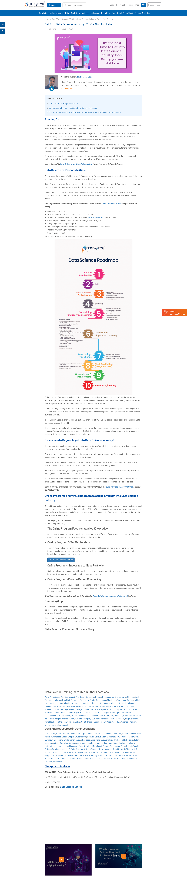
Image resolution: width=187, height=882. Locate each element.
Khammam (104, 703)
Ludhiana (130, 703)
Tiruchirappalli (119, 749)
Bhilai (82, 712)
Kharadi (65, 718)
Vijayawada (134, 721)
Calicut (96, 712)
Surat (83, 721)
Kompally (87, 718)
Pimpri (85, 706)
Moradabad (70, 706)
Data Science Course (111, 203)
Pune (102, 706)
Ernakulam (84, 700)
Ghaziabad (111, 700)
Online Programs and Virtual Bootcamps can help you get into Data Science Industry (85, 112)
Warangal (79, 752)
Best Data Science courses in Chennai (110, 596)
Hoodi (125, 715)
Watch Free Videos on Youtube (61, 560)
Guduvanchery (93, 715)
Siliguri (72, 709)
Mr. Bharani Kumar (85, 77)
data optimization (95, 217)
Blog (137, 5)
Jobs (112, 5)
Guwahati (118, 715)
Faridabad (66, 715)
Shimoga (64, 709)
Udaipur (134, 709)
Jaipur (138, 715)
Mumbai (113, 718)
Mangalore (105, 718)
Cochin (138, 697)
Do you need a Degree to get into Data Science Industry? (73, 108)
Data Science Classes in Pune (119, 486)
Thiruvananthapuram (99, 709)
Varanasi (125, 721)
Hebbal (137, 700)
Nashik (135, 718)
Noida (78, 706)
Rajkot (108, 706)
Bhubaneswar (108, 697)
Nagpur (128, 718)
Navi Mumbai (50, 721)
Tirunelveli (55, 725)
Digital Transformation (111, 13)
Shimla (56, 709)
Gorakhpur (121, 700)
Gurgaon (109, 715)
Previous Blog (68, 859)
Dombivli (66, 700)
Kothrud (122, 703)
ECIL (59, 715)
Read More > (66, 88)
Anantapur (80, 697)
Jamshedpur (85, 703)
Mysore (121, 718)
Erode (92, 700)
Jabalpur (58, 703)
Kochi (71, 718)
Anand (72, 697)
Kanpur (58, 718)
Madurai (48, 706)
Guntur (102, 715)
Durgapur (75, 700)
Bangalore (90, 697)
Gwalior (130, 700)
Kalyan (132, 752)
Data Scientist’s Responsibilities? (63, 103)
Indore (132, 715)
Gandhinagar (101, 700)
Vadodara (116, 721)
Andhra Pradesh (61, 712)
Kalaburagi (49, 718)
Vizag (47, 725)
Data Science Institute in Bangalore (76, 164)
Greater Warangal (78, 715)
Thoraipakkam (93, 721)
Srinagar (78, 709)
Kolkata (78, 718)
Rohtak (122, 706)
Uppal (108, 721)
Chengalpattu (120, 697)
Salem (77, 721)
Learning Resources (124, 5)
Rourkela (48, 709)
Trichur (127, 709)
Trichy (102, 721)
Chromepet (115, 712)
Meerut (55, 706)
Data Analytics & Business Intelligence (82, 13)
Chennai (130, 697)
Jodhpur (95, 703)
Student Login (154, 5)
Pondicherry (94, 706)
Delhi (105, 752)
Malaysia (57, 700)
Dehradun (49, 700)
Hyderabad (49, 703)
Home (47, 19)
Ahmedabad (55, 697)
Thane (86, 709)
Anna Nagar (74, 712)
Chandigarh (104, 712)
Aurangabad (65, 725)
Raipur (71, 721)
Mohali (62, 706)
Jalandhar (67, 703)
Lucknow (96, 718)
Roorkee (130, 706)
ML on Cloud (127, 13)
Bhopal (98, 697)
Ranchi (115, 706)
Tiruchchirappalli (116, 709)
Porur (65, 721)
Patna (59, 721)
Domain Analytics (142, 13)
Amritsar (64, 697)
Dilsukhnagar (50, 715)
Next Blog (118, 856)
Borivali (88, 712)
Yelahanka (49, 712)
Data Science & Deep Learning (52, 13)
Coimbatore (126, 712)
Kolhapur (114, 703)
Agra (47, 697)
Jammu (75, 703)
